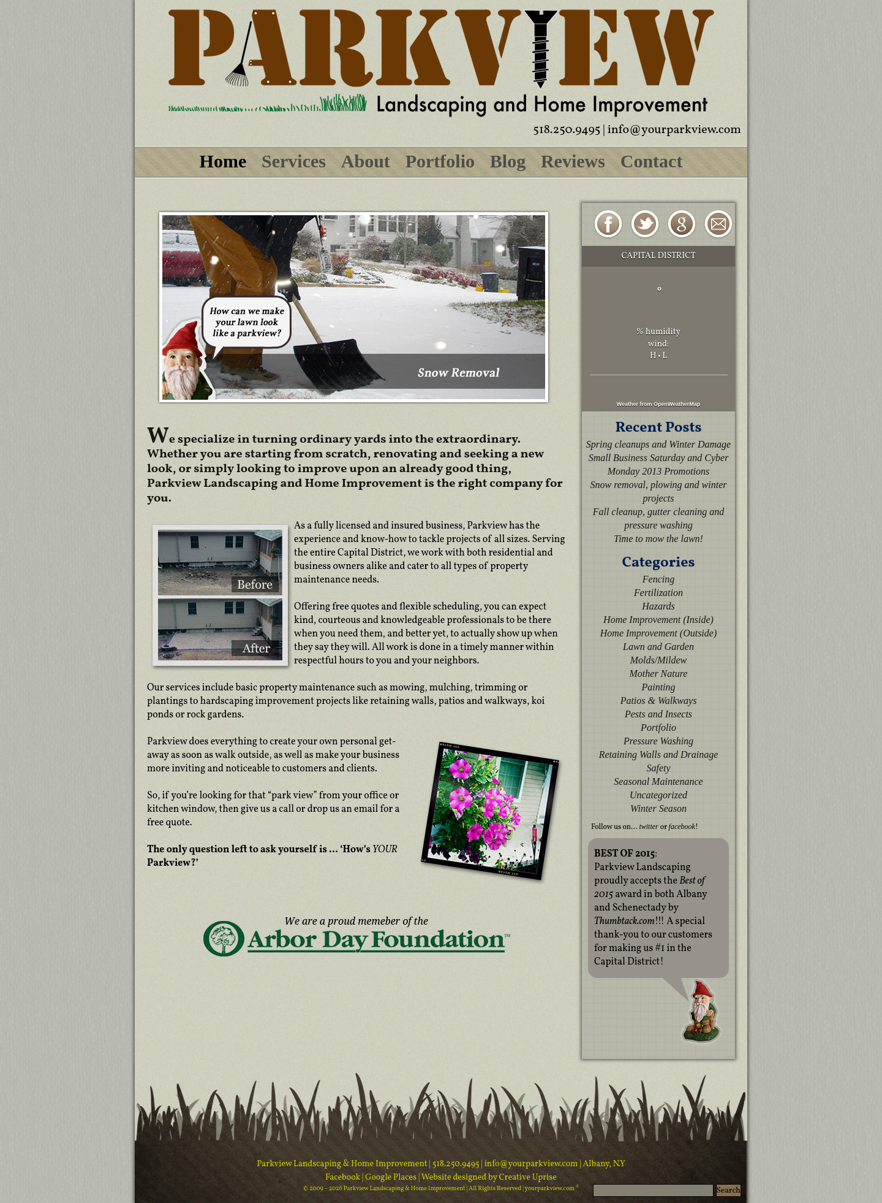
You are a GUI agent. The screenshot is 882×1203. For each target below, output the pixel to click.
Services (294, 161)
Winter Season (658, 808)
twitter (648, 826)
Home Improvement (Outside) (658, 633)
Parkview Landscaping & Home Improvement (342, 1164)
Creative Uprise (527, 1177)
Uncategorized (658, 795)
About (365, 161)
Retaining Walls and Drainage (658, 754)
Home (223, 161)
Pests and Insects (658, 714)
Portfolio (440, 161)
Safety (658, 768)
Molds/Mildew (658, 660)
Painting (658, 687)
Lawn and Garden (658, 646)
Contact (651, 161)
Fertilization (658, 592)
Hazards (658, 606)
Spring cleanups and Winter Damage (658, 444)
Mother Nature (659, 673)
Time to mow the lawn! (658, 538)
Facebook (343, 1177)
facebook (682, 826)
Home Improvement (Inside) (658, 619)
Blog (508, 161)
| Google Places (390, 1177)
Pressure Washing (658, 741)
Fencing (658, 579)
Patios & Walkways (658, 700)
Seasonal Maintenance (658, 781)
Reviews (573, 161)
